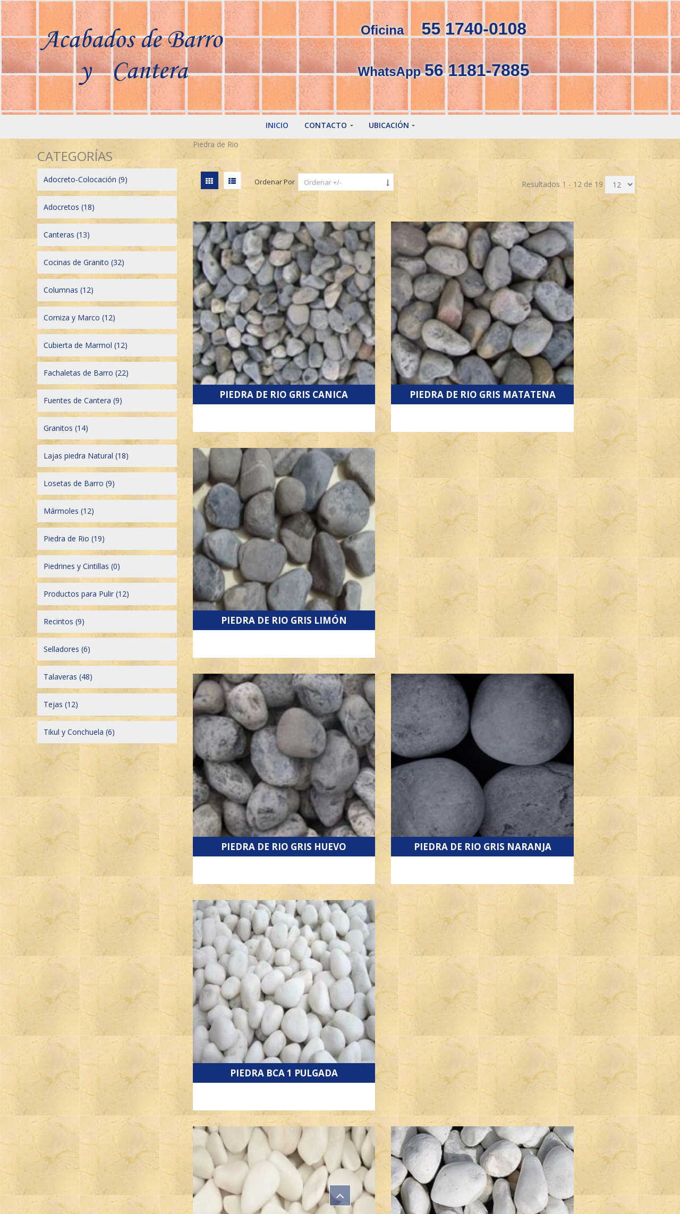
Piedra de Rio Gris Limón (573, 346)
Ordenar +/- (323, 182)
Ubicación (389, 125)
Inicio (277, 125)
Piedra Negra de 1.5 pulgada (418, 895)
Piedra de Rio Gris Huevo (262, 529)
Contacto (325, 125)
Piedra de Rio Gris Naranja (417, 529)
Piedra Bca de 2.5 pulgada (418, 712)
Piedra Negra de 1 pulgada (262, 895)
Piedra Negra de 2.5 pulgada (573, 895)
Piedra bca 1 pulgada (573, 534)
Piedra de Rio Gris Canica (262, 346)
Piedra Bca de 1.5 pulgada (262, 712)
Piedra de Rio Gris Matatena (417, 346)
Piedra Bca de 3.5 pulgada (573, 712)
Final (466, 1002)
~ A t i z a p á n (80, 1143)
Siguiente (420, 1002)
